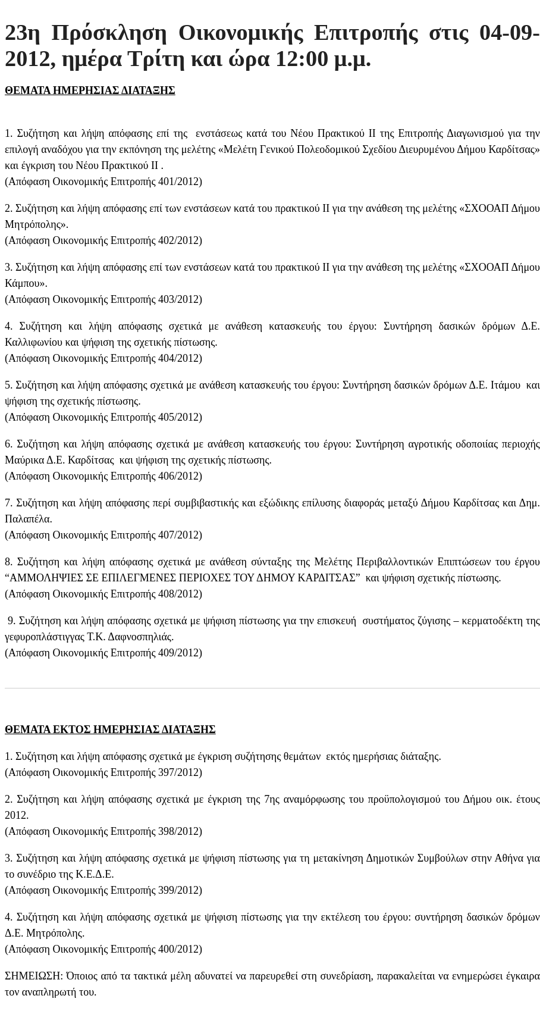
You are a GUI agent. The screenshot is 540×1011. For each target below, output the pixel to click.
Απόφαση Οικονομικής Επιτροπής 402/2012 (103, 240)
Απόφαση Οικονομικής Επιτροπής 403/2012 (103, 299)
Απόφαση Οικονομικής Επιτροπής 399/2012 (103, 890)
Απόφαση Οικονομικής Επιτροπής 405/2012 (103, 417)
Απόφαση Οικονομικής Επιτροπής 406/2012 (103, 476)
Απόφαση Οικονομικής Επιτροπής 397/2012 (103, 772)
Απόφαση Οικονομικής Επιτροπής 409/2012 (103, 653)
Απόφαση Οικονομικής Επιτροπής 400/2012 (103, 949)
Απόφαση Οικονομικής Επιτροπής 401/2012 (103, 181)
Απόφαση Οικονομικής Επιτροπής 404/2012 (103, 358)
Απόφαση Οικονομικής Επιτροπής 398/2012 (103, 831)
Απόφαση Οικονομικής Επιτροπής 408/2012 (103, 594)
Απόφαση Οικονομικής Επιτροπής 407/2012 (103, 535)
